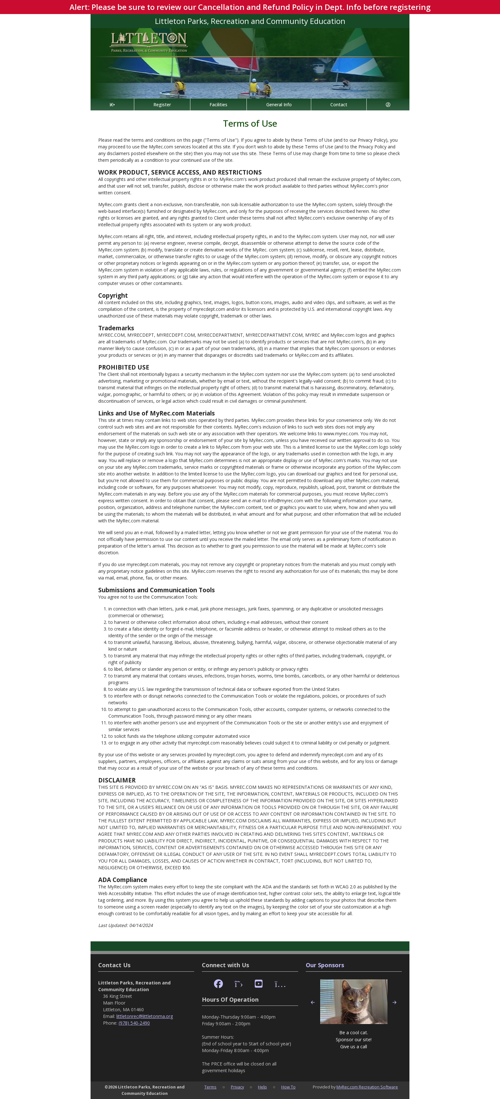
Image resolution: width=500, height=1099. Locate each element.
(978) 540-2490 (134, 1023)
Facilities (218, 104)
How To (288, 1087)
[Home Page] (112, 104)
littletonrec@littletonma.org (144, 1016)
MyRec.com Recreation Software (367, 1087)
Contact (338, 104)
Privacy (237, 1087)
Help (262, 1087)
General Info (279, 104)
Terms (210, 1087)
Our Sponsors (325, 965)
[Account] (388, 104)
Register (162, 104)
